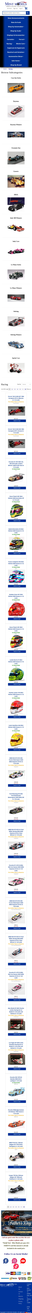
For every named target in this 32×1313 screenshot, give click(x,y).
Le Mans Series (16, 273)
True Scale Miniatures (16, 909)
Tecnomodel (16, 403)
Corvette (11, 39)
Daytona (16, 110)
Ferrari (22, 39)
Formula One (16, 156)
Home (5, 69)
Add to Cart (16, 420)
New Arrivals (16, 22)
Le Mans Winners (16, 297)
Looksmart (16, 1016)
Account (9, 8)
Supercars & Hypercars (16, 48)
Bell (16, 503)
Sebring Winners (16, 343)
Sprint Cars (16, 367)
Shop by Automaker (16, 27)
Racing (10, 44)
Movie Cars (20, 44)
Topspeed (16, 766)
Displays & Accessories (16, 35)
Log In (20, 8)
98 (25, 389)
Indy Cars (16, 250)
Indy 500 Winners (16, 227)
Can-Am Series (16, 86)
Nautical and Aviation (16, 52)
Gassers (16, 180)
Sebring (16, 320)
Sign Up (15, 8)
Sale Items (16, 61)
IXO (16, 470)
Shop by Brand (16, 65)
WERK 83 (16, 1084)
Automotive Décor (16, 56)
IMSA (16, 203)
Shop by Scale (16, 31)
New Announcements (16, 18)
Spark (16, 1149)
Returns (20, 1296)
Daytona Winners (16, 133)
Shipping (20, 1299)
